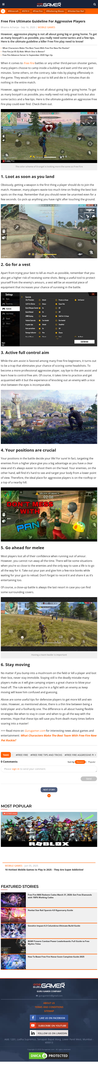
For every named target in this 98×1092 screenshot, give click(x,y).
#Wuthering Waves (55, 11)
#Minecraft (13, 11)
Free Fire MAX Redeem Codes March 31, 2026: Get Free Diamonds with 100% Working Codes (60, 896)
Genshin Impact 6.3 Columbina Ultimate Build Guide (54, 925)
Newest (80, 761)
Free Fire (29, 63)
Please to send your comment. (25, 768)
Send (89, 778)
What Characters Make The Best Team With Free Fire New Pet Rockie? (35, 48)
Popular (92, 761)
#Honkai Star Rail (76, 11)
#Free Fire (37, 11)
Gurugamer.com (34, 730)
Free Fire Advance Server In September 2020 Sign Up (27, 55)
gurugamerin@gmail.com (50, 995)
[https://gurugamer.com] (49, 985)
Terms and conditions (49, 1007)
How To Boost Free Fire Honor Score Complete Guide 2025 (56, 956)
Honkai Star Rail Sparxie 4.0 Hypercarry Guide (50, 910)
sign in (16, 768)
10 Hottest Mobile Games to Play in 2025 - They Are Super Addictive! (44, 869)
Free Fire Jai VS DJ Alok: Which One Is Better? (23, 51)
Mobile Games (46, 27)
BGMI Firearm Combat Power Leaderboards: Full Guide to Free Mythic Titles (58, 942)
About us (49, 1003)
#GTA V (25, 11)
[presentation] (12, 755)
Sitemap (49, 1011)
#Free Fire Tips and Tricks (46, 754)
